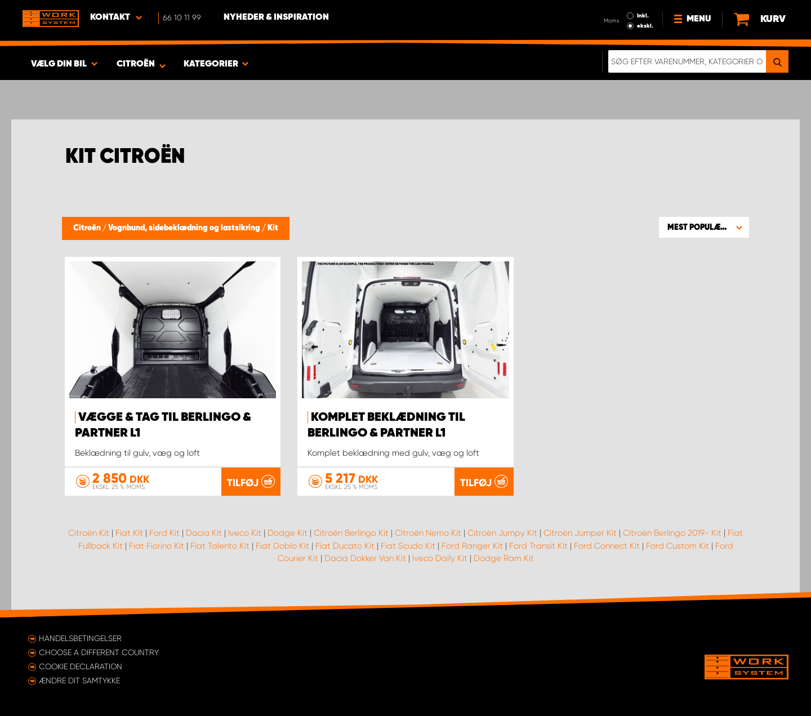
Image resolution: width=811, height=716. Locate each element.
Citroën (88, 228)
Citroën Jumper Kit (580, 533)
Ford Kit (164, 533)
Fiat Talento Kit (219, 546)
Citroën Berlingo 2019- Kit (672, 533)
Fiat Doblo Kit (282, 546)
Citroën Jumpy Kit (502, 533)
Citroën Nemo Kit (428, 533)
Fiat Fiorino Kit (156, 546)
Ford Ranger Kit (472, 546)
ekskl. (645, 26)
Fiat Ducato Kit (345, 546)
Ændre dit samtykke (79, 680)
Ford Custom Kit (677, 546)
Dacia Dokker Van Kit (365, 558)
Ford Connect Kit (607, 546)
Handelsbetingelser (80, 638)
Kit (273, 228)
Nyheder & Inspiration (276, 17)
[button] (704, 227)
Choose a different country (99, 652)
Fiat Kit (129, 533)
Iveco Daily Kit (439, 558)
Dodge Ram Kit (504, 558)
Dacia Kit (204, 533)
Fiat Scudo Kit (408, 546)
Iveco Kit (244, 533)
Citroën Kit (88, 533)
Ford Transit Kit (538, 546)
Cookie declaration (80, 666)
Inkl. (643, 16)
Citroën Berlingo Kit (351, 533)
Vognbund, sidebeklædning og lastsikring (185, 228)
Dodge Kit (288, 533)
